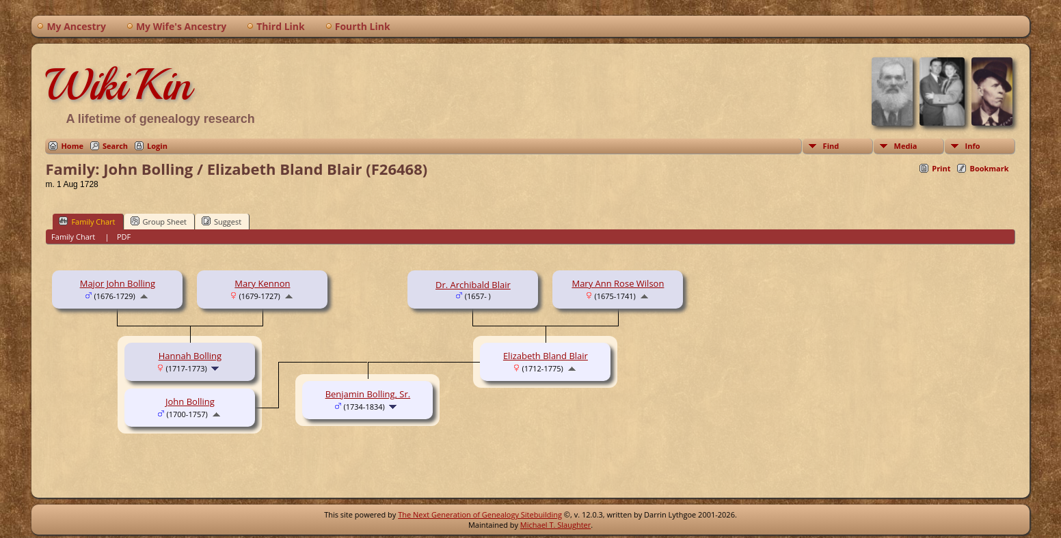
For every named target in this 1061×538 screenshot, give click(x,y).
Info (972, 146)
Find (831, 146)
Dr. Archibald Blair (473, 285)
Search (115, 146)
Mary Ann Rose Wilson (618, 283)
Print (941, 168)
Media (905, 146)
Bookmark (988, 168)
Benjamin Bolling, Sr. (368, 394)
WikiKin (118, 84)
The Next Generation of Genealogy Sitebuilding (480, 514)
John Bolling (190, 401)
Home (72, 146)
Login (157, 146)
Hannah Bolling (190, 356)
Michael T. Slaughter (555, 525)
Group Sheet (159, 221)
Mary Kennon (262, 283)
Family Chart (87, 221)
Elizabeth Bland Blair (545, 356)
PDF (124, 236)
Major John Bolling (117, 283)
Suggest (221, 221)
